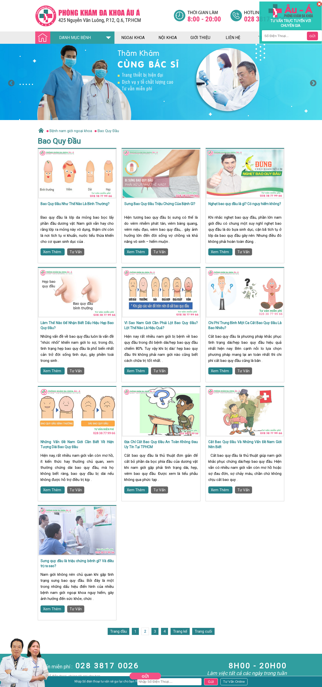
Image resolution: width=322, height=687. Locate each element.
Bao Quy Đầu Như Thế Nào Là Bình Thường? (75, 204)
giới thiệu (200, 37)
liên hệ (233, 37)
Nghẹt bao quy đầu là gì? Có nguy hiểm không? (244, 204)
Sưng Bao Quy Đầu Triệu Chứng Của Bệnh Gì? (159, 204)
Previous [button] (10, 82)
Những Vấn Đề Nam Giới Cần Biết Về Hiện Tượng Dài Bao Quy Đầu (77, 444)
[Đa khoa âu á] (104, 15)
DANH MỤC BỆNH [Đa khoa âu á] (64, 37)
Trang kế (180, 631)
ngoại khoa (133, 37)
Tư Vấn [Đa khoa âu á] (76, 252)
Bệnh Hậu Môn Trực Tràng (16, 675)
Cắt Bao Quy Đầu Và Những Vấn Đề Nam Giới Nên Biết (244, 444)
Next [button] (311, 82)
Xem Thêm (52, 252)
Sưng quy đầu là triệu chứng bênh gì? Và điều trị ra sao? (77, 563)
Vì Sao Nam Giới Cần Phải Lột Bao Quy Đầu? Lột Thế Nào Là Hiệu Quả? (160, 325)
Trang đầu (118, 631)
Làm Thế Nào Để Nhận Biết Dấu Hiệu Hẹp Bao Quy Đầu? (77, 325)
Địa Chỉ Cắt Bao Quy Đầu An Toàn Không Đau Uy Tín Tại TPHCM (160, 444)
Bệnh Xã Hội (10, 682)
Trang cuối (203, 631)
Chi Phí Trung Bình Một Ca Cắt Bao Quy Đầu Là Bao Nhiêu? (244, 325)
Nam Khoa (8, 668)
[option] (161, 82)
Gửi (145, 676)
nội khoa (167, 37)
